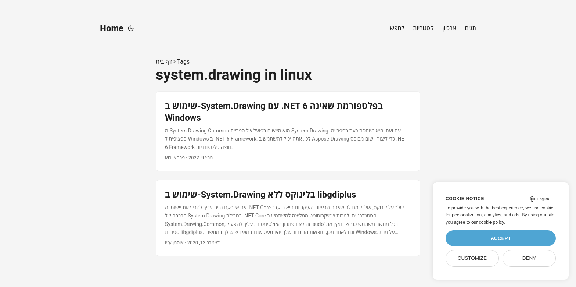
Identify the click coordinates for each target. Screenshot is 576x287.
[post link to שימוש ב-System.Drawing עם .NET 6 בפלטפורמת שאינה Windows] (288, 131)
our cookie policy (487, 222)
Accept (500, 238)
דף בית (164, 61)
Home (111, 28)
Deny (529, 258)
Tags (183, 61)
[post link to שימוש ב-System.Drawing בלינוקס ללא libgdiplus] (288, 218)
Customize (472, 258)
